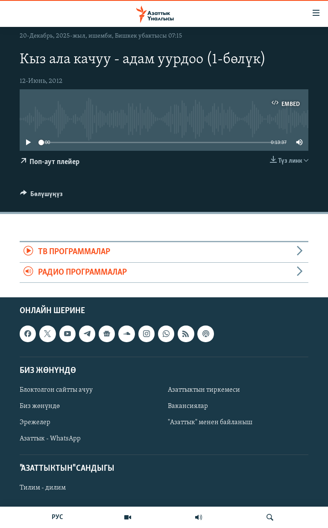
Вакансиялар (188, 406)
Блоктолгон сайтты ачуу (56, 390)
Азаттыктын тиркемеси (204, 390)
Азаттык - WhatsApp (50, 438)
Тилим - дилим (43, 487)
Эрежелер (35, 422)
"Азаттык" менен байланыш (210, 422)
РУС (57, 517)
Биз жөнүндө (40, 406)
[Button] (41, 196)
